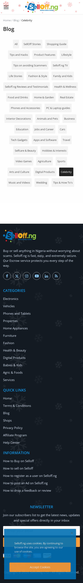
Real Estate (66, 97)
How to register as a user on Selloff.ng (30, 476)
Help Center (11, 442)
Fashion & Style (37, 76)
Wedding (41, 182)
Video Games (24, 161)
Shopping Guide (56, 44)
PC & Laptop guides (58, 108)
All (16, 44)
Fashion (8, 343)
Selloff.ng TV (60, 65)
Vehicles (9, 306)
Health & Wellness (65, 86)
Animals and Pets (47, 118)
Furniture (9, 335)
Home (7, 20)
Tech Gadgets (19, 140)
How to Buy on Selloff (18, 461)
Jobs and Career (44, 129)
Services (9, 380)
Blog (16, 20)
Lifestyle (66, 55)
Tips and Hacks (19, 55)
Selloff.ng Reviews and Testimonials (26, 86)
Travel (66, 140)
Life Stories (15, 76)
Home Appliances (15, 328)
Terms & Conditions (17, 406)
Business (69, 118)
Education (22, 129)
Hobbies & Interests (54, 150)
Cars (62, 129)
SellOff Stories (32, 44)
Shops (7, 420)
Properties (10, 321)
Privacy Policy (13, 428)
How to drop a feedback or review (27, 490)
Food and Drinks (18, 97)
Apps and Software (44, 140)
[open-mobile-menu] (6, 7)
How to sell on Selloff (18, 468)
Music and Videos (19, 182)
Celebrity (66, 172)
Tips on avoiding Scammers (30, 65)
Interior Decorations (18, 118)
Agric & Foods (13, 372)
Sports (61, 161)
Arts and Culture (19, 172)
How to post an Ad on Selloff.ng (25, 483)
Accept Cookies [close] (40, 567)
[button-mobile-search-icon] (77, 7)
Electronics (10, 299)
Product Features (44, 55)
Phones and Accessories (25, 108)
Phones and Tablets (17, 313)
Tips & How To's (63, 182)
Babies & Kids (12, 365)
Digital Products (45, 172)
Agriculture (44, 161)
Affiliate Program (15, 435)
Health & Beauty (14, 350)
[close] (72, 533)
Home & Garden (44, 97)
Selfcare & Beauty (25, 150)
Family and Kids (62, 76)
